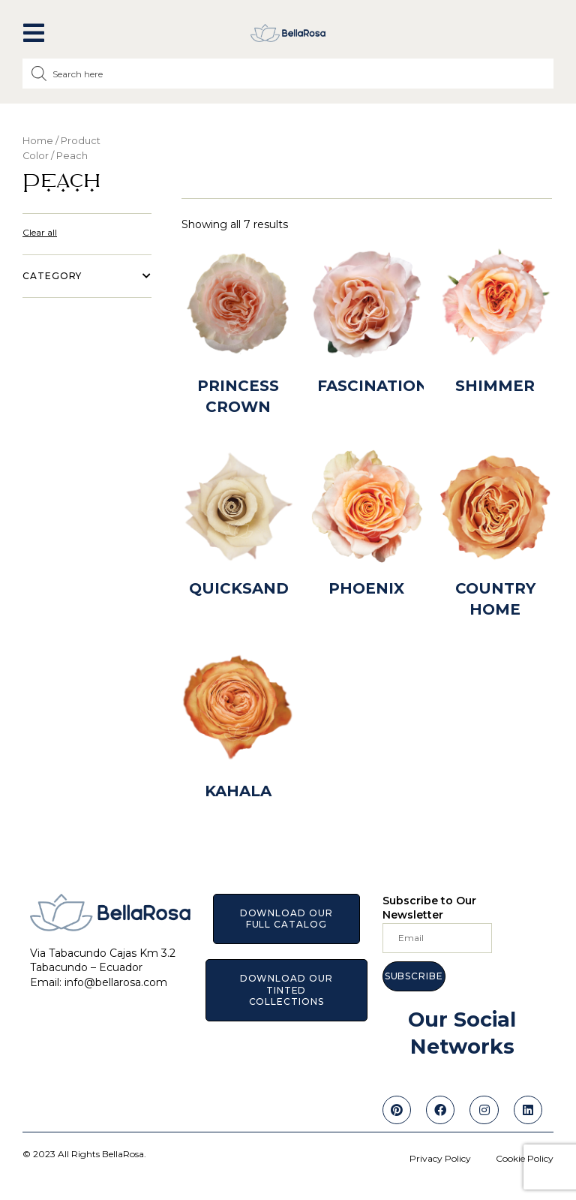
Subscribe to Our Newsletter (429, 908)
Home (37, 140)
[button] (33, 33)
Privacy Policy (440, 1158)
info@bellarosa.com (115, 982)
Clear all (39, 232)
